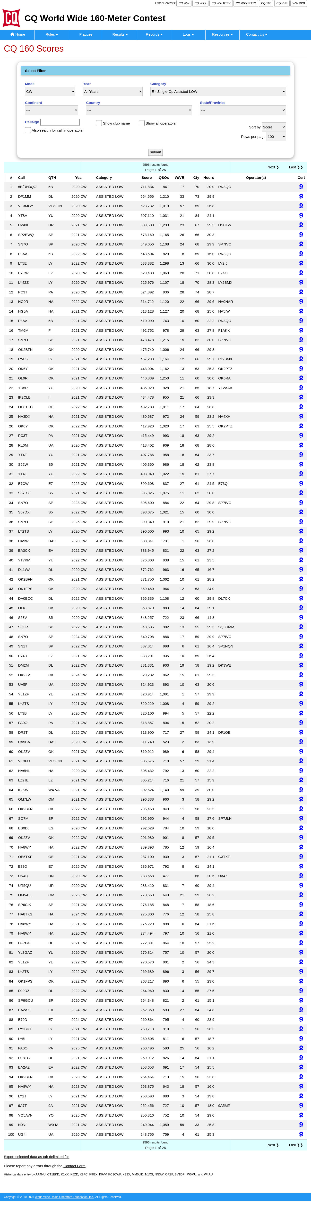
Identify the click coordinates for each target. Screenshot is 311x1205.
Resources (222, 34)
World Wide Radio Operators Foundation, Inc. (64, 1197)
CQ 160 (266, 3)
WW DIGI (299, 3)
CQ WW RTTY (221, 3)
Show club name (116, 123)
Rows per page (253, 136)
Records (154, 34)
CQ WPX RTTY (246, 3)
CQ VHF (281, 3)
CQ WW (184, 3)
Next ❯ (274, 167)
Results (120, 34)
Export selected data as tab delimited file (36, 1157)
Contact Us (256, 34)
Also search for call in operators (57, 130)
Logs (188, 34)
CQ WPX (201, 3)
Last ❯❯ (296, 167)
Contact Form (74, 1166)
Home (17, 34)
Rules (51, 34)
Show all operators (161, 123)
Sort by (255, 127)
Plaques (86, 34)
